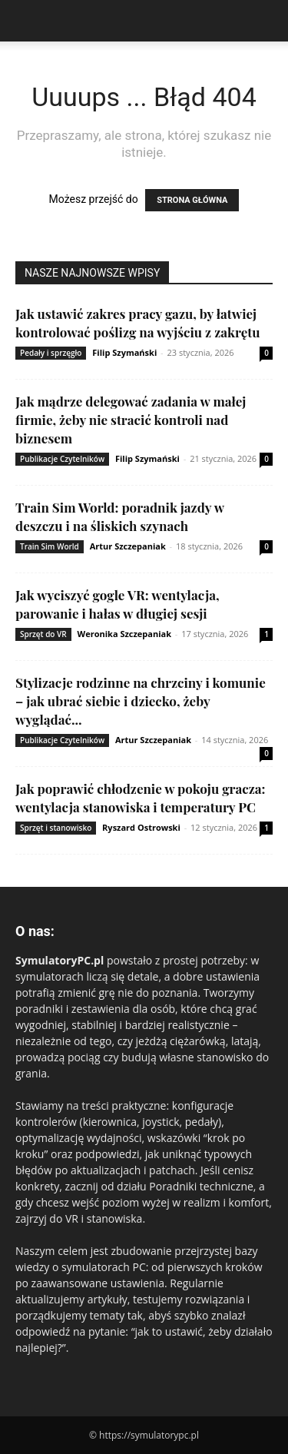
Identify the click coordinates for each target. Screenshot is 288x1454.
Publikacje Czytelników (62, 458)
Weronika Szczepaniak (124, 633)
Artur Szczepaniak (128, 546)
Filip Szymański (124, 352)
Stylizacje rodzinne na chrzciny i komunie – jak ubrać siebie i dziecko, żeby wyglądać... (140, 701)
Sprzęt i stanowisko (55, 827)
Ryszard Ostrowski (141, 827)
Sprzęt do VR (43, 634)
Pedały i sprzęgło (50, 352)
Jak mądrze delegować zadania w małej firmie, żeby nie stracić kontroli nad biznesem (130, 419)
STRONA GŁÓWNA (192, 200)
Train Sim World (49, 546)
